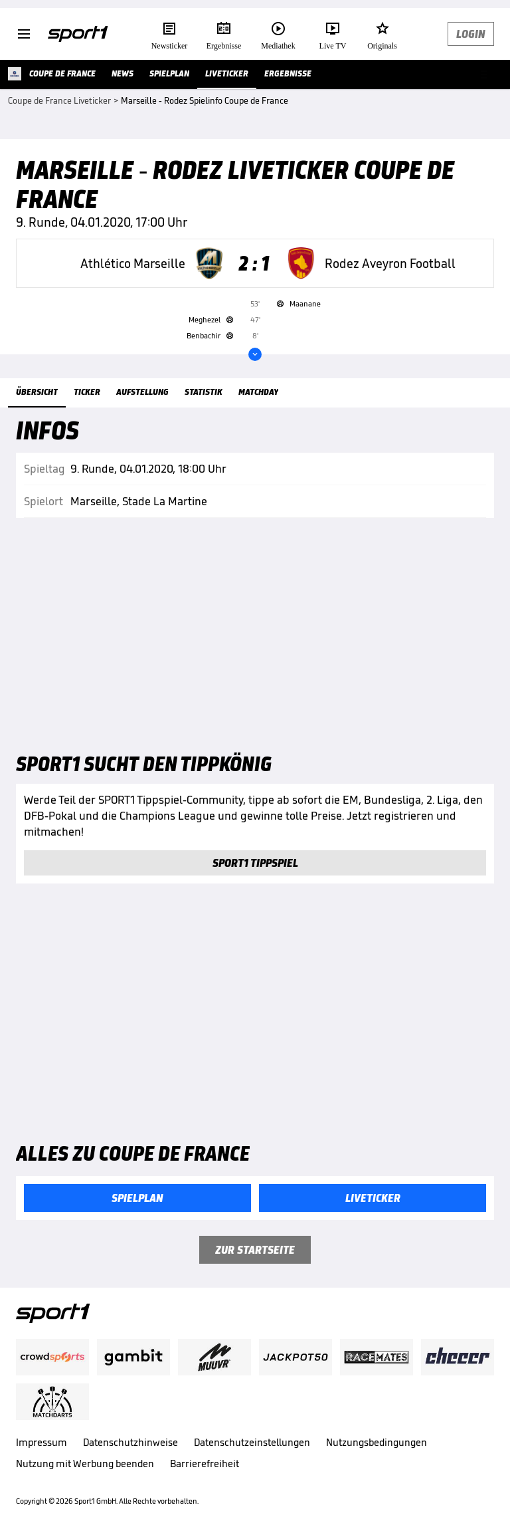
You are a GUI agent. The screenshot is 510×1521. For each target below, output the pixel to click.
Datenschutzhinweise (130, 1442)
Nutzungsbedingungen (376, 1442)
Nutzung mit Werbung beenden (85, 1463)
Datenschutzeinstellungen (252, 1442)
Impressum (41, 1442)
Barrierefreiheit (204, 1463)
